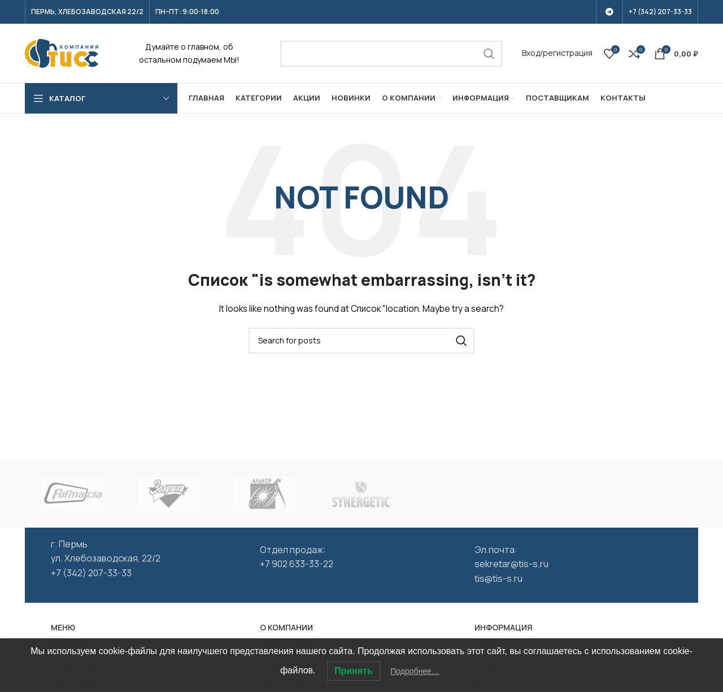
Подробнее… (414, 671)
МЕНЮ (63, 627)
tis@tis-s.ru (498, 578)
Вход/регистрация (557, 52)
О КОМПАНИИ (286, 627)
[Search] (391, 54)
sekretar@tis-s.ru (511, 564)
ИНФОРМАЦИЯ (503, 627)
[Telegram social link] (609, 12)
